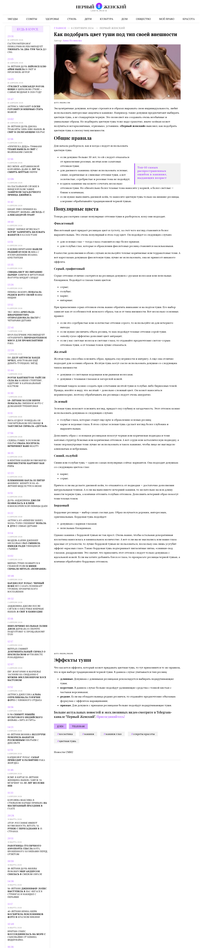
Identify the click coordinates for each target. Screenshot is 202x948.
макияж (89, 734)
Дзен (60, 726)
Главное (60, 28)
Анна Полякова (72, 40)
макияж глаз (114, 734)
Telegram (78, 726)
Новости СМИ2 (63, 752)
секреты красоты (144, 734)
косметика (66, 734)
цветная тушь (67, 741)
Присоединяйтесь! (110, 716)
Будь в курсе (27, 29)
